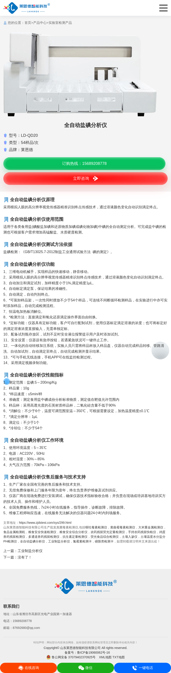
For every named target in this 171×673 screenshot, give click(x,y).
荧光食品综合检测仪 (105, 536)
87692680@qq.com (26, 628)
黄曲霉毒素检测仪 (122, 527)
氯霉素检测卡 (82, 541)
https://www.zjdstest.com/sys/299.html (45, 522)
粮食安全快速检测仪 (42, 532)
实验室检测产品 (60, 23)
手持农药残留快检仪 (142, 532)
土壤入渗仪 (129, 536)
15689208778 (22, 621)
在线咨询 (28, 668)
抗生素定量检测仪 (75, 536)
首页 (27, 23)
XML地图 (105, 657)
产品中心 (40, 23)
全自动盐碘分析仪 (32, 541)
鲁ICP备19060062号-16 (93, 652)
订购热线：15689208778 (84, 163)
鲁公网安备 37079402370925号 (71, 657)
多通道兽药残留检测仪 (43, 536)
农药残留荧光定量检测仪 (108, 532)
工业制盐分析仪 (59, 541)
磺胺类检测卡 (104, 541)
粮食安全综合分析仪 (73, 532)
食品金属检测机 (14, 532)
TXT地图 (118, 657)
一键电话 (142, 668)
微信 (85, 668)
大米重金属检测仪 (150, 527)
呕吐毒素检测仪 (96, 527)
